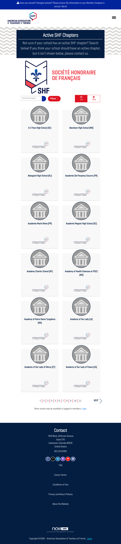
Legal (89, 538)
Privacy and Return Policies (61, 494)
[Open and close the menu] (79, 18)
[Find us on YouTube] (68, 459)
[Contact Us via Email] (73, 459)
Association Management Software (60, 529)
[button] (44, 98)
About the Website (60, 504)
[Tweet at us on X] (53, 459)
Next (98, 401)
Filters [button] (54, 98)
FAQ (60, 465)
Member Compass (95, 3)
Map (93, 98)
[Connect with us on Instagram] (63, 459)
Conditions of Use (60, 484)
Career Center (60, 475)
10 (75, 400)
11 (80, 400)
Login (84, 408)
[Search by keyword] (31, 98)
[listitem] (39, 129)
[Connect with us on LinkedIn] (58, 459)
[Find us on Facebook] (48, 459)
